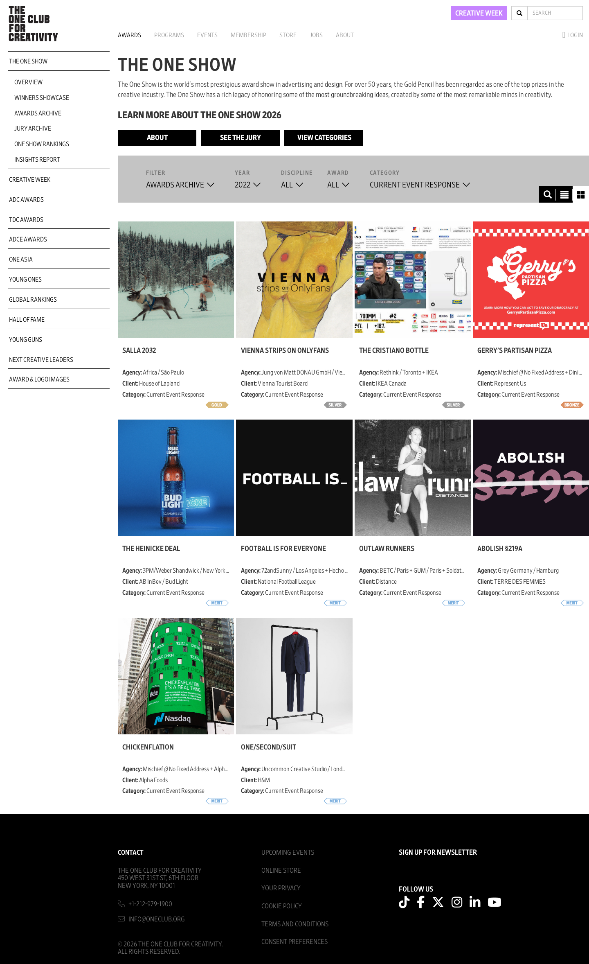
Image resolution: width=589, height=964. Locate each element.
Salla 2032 (139, 350)
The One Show (28, 61)
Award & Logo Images (39, 379)
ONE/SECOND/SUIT (268, 747)
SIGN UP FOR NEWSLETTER (438, 852)
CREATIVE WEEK (479, 13)
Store (288, 35)
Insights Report (37, 159)
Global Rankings (33, 299)
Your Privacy (281, 888)
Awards (129, 35)
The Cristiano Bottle (394, 350)
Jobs (316, 35)
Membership (248, 35)
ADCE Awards (28, 239)
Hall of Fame (27, 319)
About (345, 35)
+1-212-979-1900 (150, 904)
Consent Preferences (294, 941)
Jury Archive (32, 128)
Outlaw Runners (386, 549)
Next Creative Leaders (41, 360)
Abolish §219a (499, 549)
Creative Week (29, 179)
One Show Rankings (41, 144)
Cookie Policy (281, 906)
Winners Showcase (41, 98)
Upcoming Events (287, 852)
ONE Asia (21, 259)
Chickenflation (148, 747)
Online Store (281, 870)
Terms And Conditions (294, 924)
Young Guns (25, 339)
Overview (28, 82)
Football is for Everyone (283, 549)
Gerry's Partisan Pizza (514, 350)
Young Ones (25, 279)
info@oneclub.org (156, 919)
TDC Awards (26, 220)
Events (207, 35)
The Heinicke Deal (151, 549)
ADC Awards (26, 199)
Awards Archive (37, 113)
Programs (169, 35)
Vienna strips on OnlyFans (285, 350)
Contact (131, 852)
